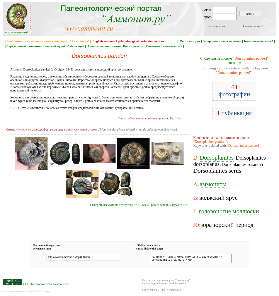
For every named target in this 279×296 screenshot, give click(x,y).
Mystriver (175, 118)
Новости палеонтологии (104, 46)
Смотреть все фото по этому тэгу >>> (114, 205)
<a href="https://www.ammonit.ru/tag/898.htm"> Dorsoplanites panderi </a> (188, 259)
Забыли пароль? (252, 26)
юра (206, 224)
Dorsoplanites (217, 157)
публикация (234, 113)
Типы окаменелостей (258, 41)
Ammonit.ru (175, 291)
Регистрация (216, 26)
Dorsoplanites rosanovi (242, 164)
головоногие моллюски (229, 211)
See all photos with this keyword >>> (165, 205)
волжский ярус (218, 197)
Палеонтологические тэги (164, 46)
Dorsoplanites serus (217, 170)
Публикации (75, 46)
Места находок (190, 41)
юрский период (233, 224)
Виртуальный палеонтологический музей (36, 46)
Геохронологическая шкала (222, 41)
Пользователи (133, 46)
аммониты (213, 184)
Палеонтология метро (46, 285)
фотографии (234, 91)
